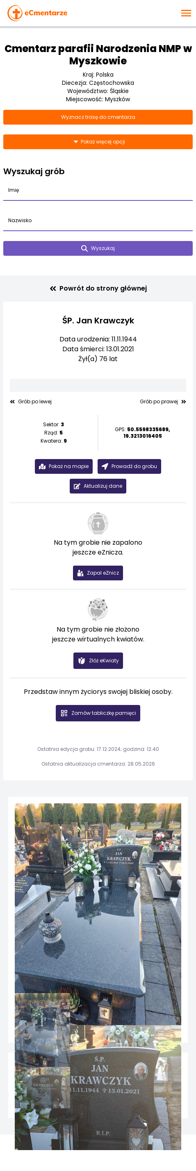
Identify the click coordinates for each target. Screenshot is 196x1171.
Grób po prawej (163, 401)
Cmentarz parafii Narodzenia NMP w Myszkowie (98, 55)
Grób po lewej (31, 401)
